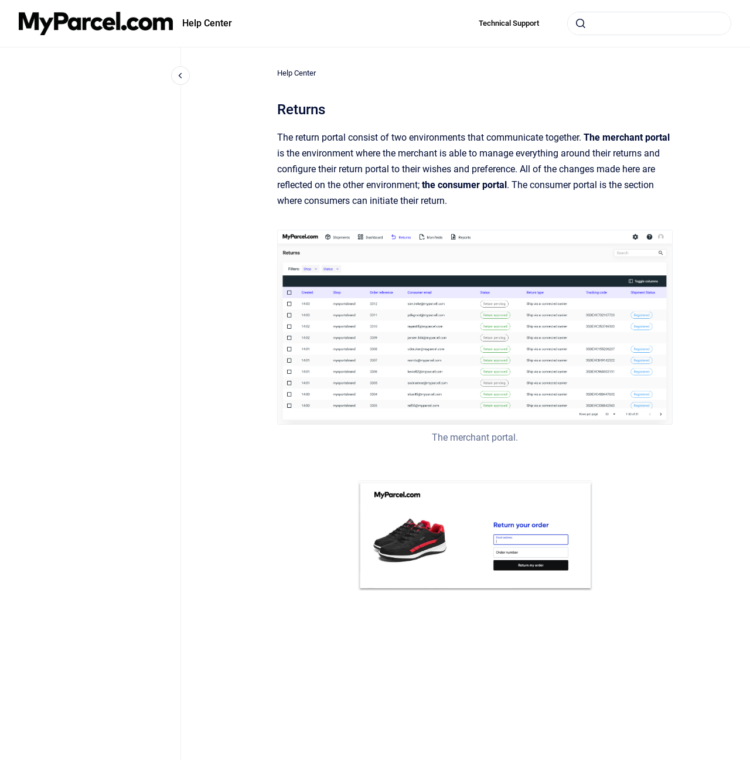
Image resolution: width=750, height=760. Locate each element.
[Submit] (580, 23)
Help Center (207, 23)
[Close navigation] (180, 75)
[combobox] (649, 23)
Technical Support (509, 23)
